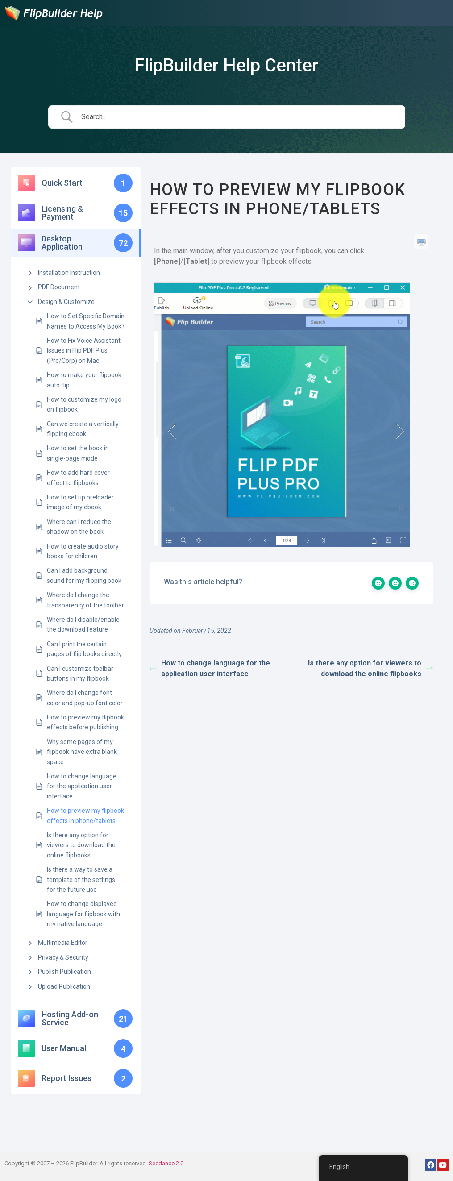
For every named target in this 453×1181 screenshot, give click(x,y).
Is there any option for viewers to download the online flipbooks (81, 845)
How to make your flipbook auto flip (84, 379)
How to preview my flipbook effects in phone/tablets (85, 815)
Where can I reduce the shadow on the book (79, 526)
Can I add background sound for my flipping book (84, 575)
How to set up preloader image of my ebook (80, 502)
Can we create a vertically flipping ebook (83, 428)
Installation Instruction (69, 272)
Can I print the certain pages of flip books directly (84, 648)
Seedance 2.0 (166, 1163)
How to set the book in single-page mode (78, 453)
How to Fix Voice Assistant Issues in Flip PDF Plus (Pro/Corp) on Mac (84, 350)
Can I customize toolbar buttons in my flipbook (80, 673)
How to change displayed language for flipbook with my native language (83, 913)
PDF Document (59, 287)
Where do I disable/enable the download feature (83, 624)
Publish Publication (64, 971)
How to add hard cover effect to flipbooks (78, 477)
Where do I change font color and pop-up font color (85, 697)
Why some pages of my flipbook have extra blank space (82, 751)
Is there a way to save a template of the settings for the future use (81, 879)
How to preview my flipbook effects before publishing (85, 722)
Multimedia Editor (62, 942)
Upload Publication (64, 986)
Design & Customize (66, 301)
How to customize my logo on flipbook (84, 404)
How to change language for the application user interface (81, 786)
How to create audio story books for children (83, 551)
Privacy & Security (63, 957)
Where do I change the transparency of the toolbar (85, 599)
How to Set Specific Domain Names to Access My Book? (86, 320)
